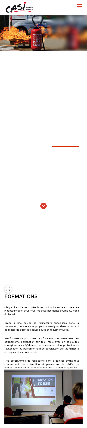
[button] (79, 6)
